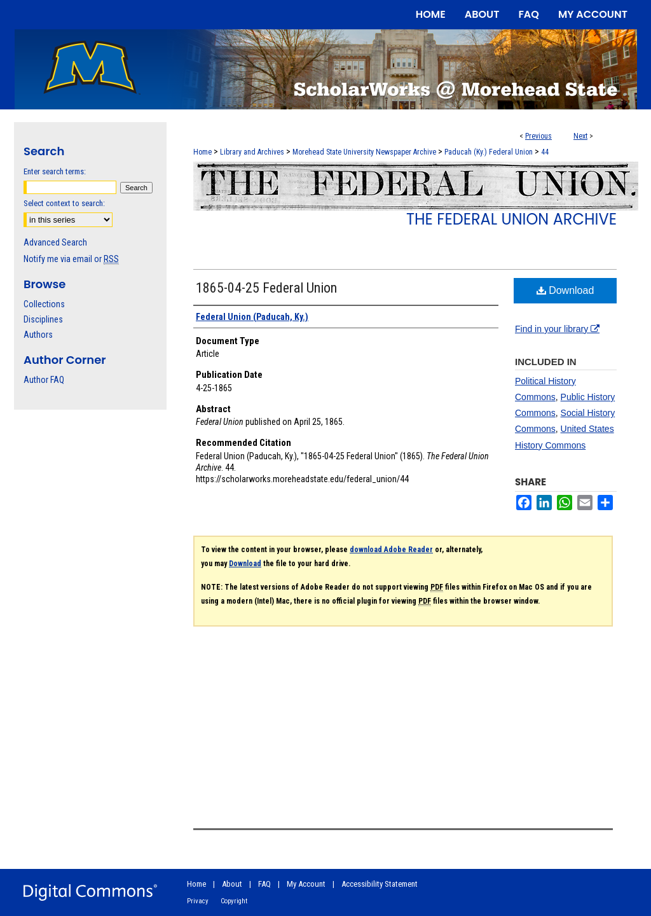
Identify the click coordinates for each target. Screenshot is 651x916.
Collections (44, 304)
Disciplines (43, 319)
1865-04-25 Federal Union (266, 288)
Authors (38, 335)
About (232, 884)
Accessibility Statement (379, 884)
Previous (538, 136)
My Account (306, 884)
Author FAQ (44, 380)
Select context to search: (64, 203)
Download (565, 290)
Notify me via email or (71, 259)
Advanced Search (55, 242)
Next (580, 136)
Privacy (198, 901)
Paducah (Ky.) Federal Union (488, 152)
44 (545, 152)
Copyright (234, 901)
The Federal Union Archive (511, 219)
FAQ (264, 884)
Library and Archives (252, 152)
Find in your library (557, 329)
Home (202, 152)
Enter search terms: (55, 171)
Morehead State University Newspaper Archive (364, 152)
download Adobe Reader (391, 549)
